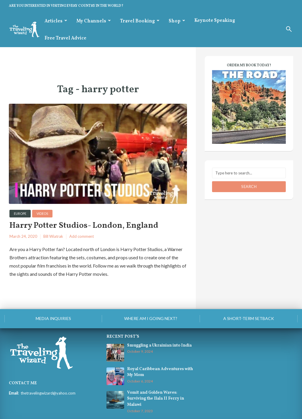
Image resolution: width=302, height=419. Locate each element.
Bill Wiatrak (53, 236)
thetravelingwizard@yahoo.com (48, 393)
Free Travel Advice (65, 38)
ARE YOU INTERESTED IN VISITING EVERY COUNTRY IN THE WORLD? (66, 6)
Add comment (81, 236)
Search (249, 186)
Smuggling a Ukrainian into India (159, 345)
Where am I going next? (150, 318)
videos (42, 213)
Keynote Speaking (214, 20)
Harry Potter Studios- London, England (83, 225)
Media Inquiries (53, 318)
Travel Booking (137, 21)
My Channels (91, 21)
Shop (174, 21)
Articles (54, 21)
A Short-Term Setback (248, 318)
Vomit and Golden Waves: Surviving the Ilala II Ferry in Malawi (155, 399)
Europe (20, 213)
